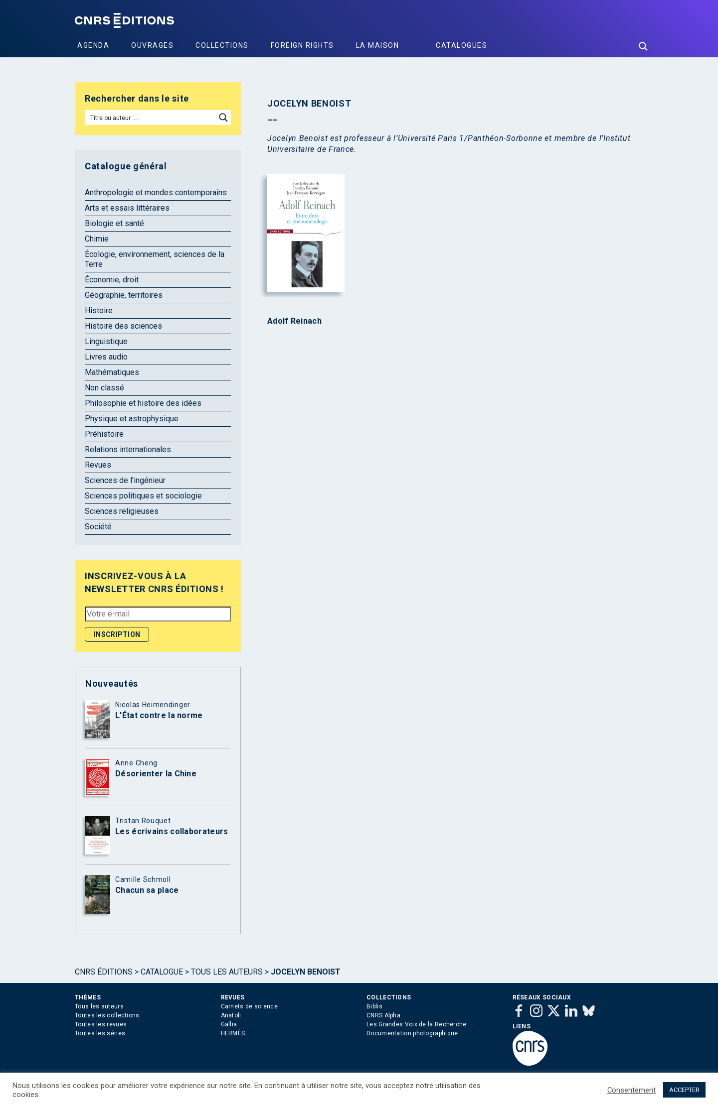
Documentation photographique (412, 1033)
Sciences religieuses (122, 511)
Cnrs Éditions (104, 972)
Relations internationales (128, 449)
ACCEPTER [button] (684, 1090)
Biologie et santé (114, 223)
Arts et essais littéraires (127, 208)
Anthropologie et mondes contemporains (156, 192)
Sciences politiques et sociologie (143, 495)
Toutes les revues (101, 1024)
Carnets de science (249, 1006)
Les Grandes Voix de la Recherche (416, 1024)
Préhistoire (104, 434)
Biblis (374, 1006)
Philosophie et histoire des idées (143, 403)
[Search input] (150, 117)
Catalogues (461, 45)
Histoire (99, 310)
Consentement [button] (631, 1090)
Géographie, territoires (124, 295)
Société (98, 526)
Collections (222, 45)
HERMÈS (233, 1033)
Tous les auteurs (227, 972)
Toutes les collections (107, 1015)
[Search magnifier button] (643, 46)
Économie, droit (112, 279)
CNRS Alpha (383, 1015)
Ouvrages (152, 45)
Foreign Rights (302, 45)
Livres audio (106, 357)
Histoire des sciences (123, 326)
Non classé (104, 387)
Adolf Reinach (294, 321)
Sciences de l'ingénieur (125, 480)
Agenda (93, 45)
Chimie (97, 239)
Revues (98, 465)
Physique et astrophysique (132, 418)
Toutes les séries (100, 1033)
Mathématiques (112, 372)
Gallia (229, 1024)
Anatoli (231, 1015)
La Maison (377, 45)
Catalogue (162, 972)
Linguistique (106, 341)
